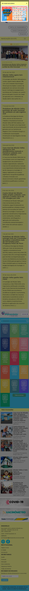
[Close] (26, 3)
